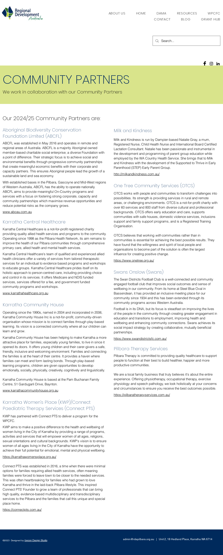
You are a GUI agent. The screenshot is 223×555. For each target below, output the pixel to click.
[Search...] (186, 41)
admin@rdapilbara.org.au (138, 539)
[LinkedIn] (218, 63)
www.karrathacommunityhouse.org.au (30, 390)
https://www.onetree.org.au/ (134, 260)
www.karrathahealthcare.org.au (25, 293)
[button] (187, 13)
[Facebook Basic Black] (204, 63)
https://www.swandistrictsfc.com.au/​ (140, 338)
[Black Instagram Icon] (211, 63)
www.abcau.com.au (17, 212)
